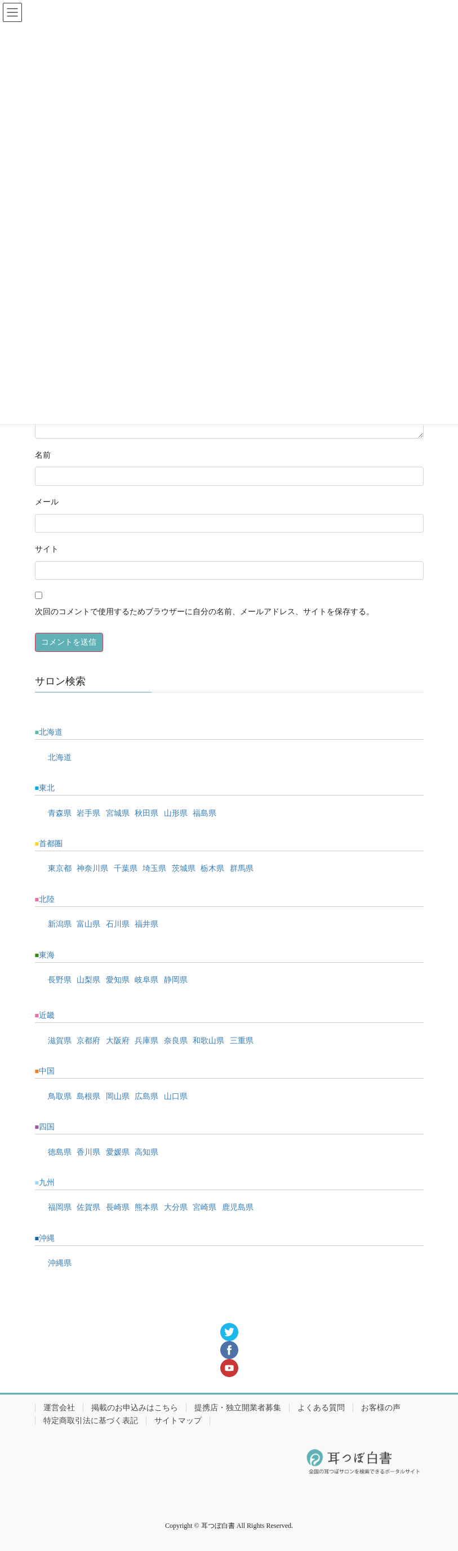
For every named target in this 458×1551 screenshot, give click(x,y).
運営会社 (59, 1408)
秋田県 (146, 813)
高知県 (146, 1152)
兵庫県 (146, 1040)
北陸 (47, 899)
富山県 (88, 924)
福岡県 (60, 1207)
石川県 (118, 924)
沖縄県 (60, 1263)
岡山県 (118, 1096)
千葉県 (125, 868)
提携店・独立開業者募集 (237, 1408)
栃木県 (212, 868)
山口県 (176, 1096)
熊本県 (146, 1207)
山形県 (176, 813)
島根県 (88, 1096)
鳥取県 (60, 1096)
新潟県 (60, 924)
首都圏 (51, 843)
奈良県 (176, 1040)
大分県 (176, 1207)
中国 (47, 1071)
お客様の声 (381, 1408)
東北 (47, 788)
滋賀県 (60, 1040)
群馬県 (242, 868)
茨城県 (183, 868)
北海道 (51, 732)
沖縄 (47, 1238)
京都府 (88, 1040)
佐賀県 (88, 1207)
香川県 (88, 1152)
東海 (47, 955)
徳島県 (60, 1152)
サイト (47, 549)
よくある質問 (321, 1408)
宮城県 (118, 813)
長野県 (60, 980)
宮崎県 (204, 1207)
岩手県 (88, 813)
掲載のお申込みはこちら (134, 1408)
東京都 (60, 868)
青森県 (60, 813)
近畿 (47, 1015)
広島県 (146, 1096)
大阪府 (118, 1040)
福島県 (204, 813)
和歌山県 (208, 1040)
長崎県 (118, 1207)
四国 (47, 1127)
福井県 (146, 924)
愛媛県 (118, 1152)
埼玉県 (154, 868)
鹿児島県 (238, 1207)
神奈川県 (92, 868)
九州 (47, 1182)
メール (47, 502)
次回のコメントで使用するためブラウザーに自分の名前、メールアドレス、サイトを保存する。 (204, 611)
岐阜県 (146, 980)
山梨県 (88, 980)
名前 (43, 455)
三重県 (242, 1040)
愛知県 (118, 980)
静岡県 (176, 980)
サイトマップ (178, 1420)
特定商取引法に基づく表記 (90, 1420)
